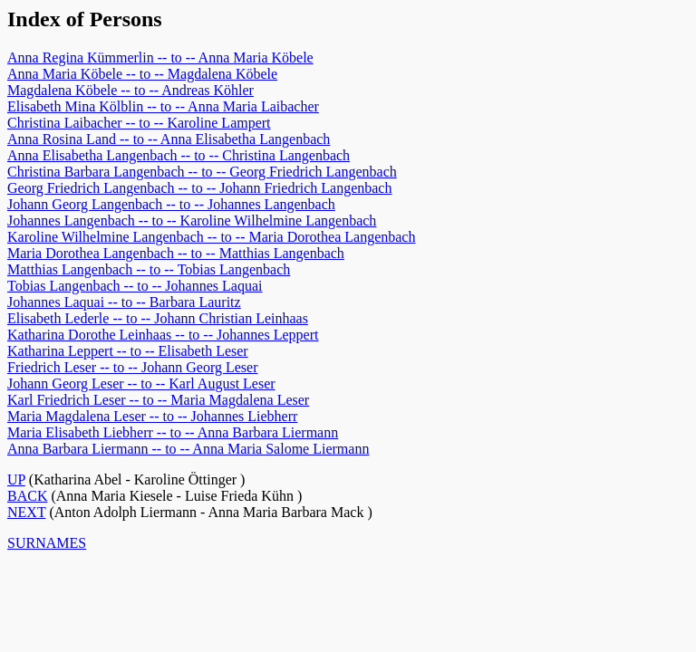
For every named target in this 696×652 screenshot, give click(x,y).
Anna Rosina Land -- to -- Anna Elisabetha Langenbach (168, 139)
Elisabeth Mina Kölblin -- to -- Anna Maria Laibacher (163, 106)
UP (16, 479)
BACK (27, 495)
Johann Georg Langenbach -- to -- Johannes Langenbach (171, 204)
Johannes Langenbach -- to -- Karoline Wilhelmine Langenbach (191, 220)
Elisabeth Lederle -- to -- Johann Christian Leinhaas (157, 318)
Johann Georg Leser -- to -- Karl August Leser (141, 383)
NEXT (26, 512)
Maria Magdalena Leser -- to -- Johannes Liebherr (152, 416)
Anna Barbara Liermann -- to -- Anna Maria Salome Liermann (188, 448)
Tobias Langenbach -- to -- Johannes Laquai (134, 285)
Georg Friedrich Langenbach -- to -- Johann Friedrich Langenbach (199, 188)
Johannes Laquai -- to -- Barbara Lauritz (124, 302)
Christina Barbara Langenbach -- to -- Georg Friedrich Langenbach (202, 171)
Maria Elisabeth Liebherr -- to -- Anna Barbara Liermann (172, 432)
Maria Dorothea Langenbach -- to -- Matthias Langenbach (175, 253)
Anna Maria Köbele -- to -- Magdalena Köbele (142, 74)
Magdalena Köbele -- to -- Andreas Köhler (130, 90)
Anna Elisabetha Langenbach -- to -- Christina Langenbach (178, 155)
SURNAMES (46, 543)
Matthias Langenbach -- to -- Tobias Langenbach (148, 269)
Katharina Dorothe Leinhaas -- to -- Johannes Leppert (162, 334)
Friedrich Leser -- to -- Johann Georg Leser (132, 367)
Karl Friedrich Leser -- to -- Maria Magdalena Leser (158, 400)
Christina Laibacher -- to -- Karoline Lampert (139, 122)
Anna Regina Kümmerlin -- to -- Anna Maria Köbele (160, 57)
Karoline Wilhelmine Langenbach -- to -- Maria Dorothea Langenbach (211, 236)
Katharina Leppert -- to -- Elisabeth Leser (127, 351)
